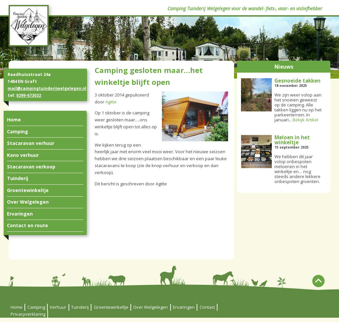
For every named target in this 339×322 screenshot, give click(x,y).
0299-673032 (28, 95)
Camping (17, 131)
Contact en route (27, 225)
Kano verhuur (23, 155)
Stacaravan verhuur (30, 143)
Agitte (111, 102)
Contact (207, 307)
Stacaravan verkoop (31, 166)
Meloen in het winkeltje (292, 140)
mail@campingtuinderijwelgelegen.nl (47, 88)
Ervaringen (20, 214)
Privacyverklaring (28, 314)
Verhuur (58, 307)
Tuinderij (17, 178)
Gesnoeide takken (297, 80)
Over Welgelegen (28, 202)
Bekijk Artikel (305, 120)
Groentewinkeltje (28, 190)
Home (14, 119)
